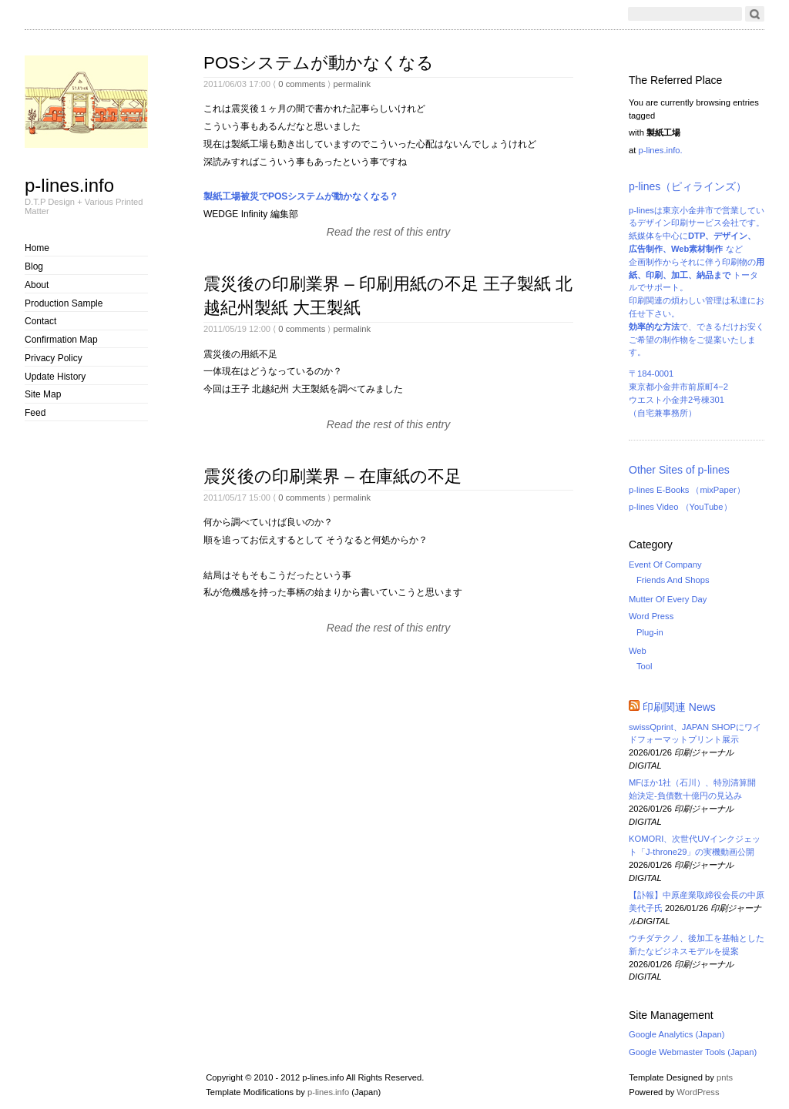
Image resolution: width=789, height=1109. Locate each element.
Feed (35, 412)
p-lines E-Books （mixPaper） (687, 489)
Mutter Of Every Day (668, 599)
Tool (644, 666)
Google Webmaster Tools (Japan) (693, 1052)
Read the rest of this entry (388, 232)
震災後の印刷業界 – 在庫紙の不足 (332, 476)
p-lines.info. (660, 150)
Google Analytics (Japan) (676, 1034)
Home (37, 248)
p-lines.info (69, 185)
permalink (352, 84)
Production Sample (63, 303)
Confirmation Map (61, 339)
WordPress (698, 1092)
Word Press (651, 616)
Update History (55, 376)
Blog (34, 266)
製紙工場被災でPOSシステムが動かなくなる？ (300, 196)
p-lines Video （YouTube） (680, 506)
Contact (40, 321)
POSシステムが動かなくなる (318, 62)
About (37, 285)
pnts (725, 1077)
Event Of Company (665, 564)
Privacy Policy (53, 358)
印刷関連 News (679, 707)
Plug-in (649, 632)
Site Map (43, 394)
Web (637, 650)
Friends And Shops (673, 580)
